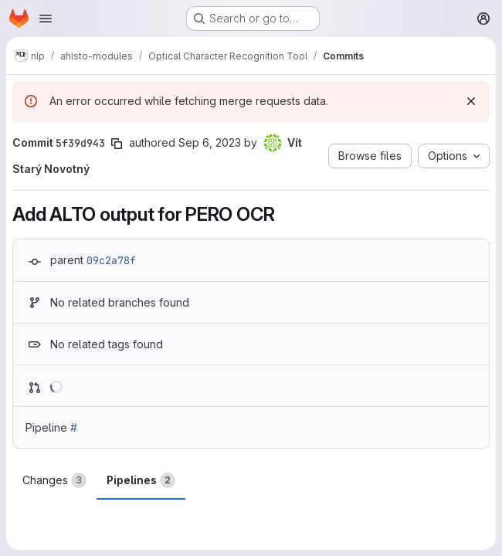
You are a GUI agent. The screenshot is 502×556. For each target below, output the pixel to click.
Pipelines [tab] (141, 480)
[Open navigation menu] (45, 18)
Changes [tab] (54, 480)
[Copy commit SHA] (116, 143)
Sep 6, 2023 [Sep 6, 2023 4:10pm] (209, 142)
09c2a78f (111, 260)
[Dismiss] (471, 101)
